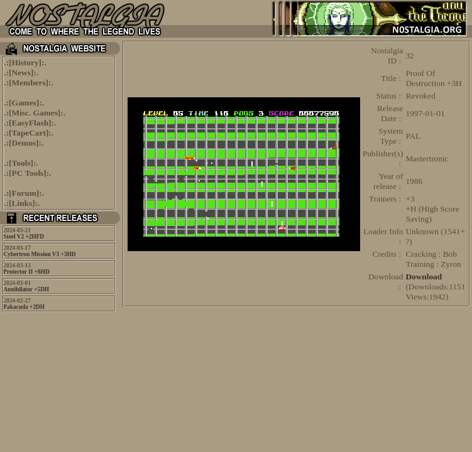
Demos (24, 143)
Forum (24, 193)
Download (423, 276)
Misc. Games (35, 112)
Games (24, 102)
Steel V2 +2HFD (23, 237)
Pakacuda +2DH (24, 307)
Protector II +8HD (26, 272)
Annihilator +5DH (26, 289)
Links (22, 203)
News (21, 72)
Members (29, 82)
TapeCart (29, 132)
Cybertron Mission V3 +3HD (39, 254)
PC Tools (28, 173)
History (25, 62)
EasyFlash (30, 122)
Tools (21, 163)
